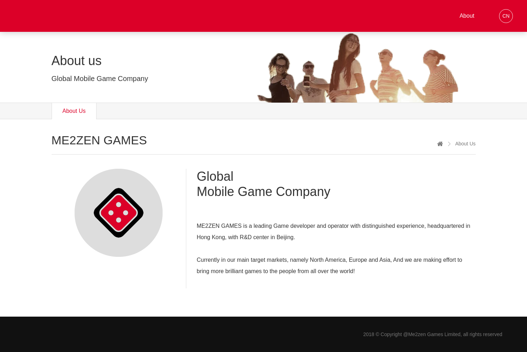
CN (505, 16)
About (466, 16)
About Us (74, 111)
